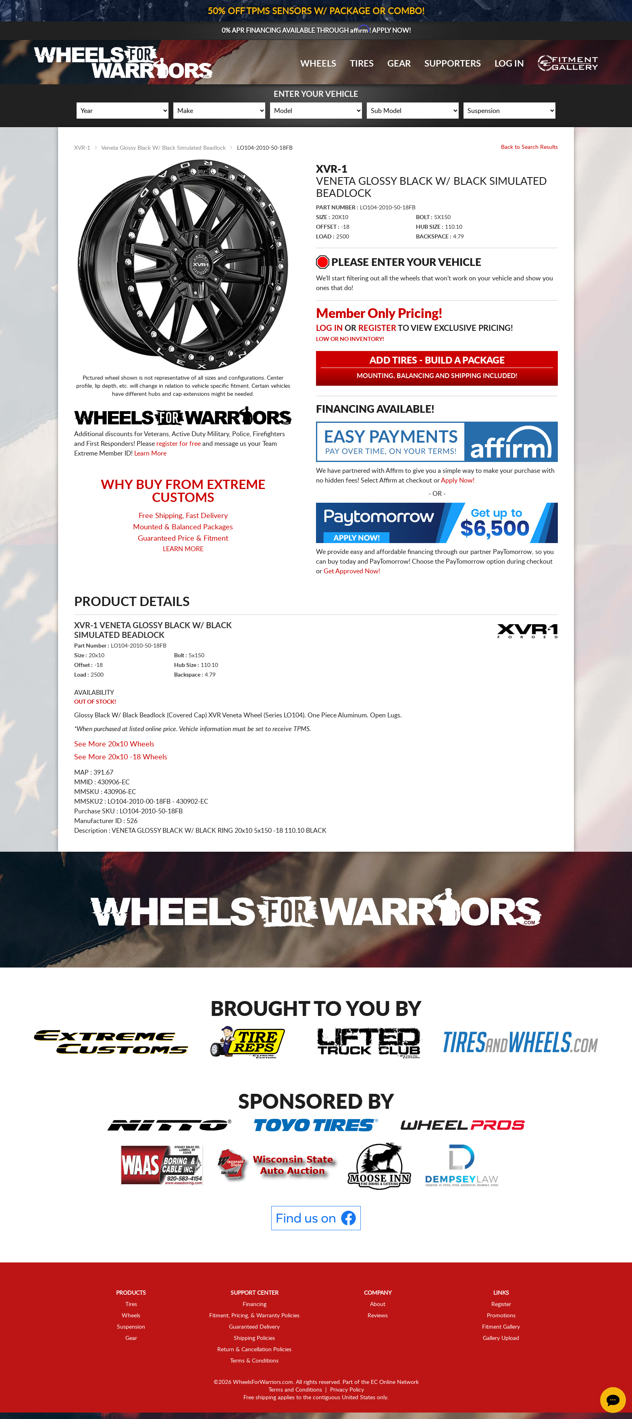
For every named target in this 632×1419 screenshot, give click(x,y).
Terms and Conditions (295, 1390)
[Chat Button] (613, 1400)
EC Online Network (395, 1382)
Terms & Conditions (254, 1361)
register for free (178, 444)
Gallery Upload (501, 1338)
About (377, 1304)
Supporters (452, 63)
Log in (329, 328)
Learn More (150, 453)
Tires (362, 63)
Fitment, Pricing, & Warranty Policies (254, 1316)
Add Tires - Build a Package (437, 368)
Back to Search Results (529, 147)
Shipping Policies (254, 1338)
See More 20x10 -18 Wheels (120, 757)
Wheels (318, 63)
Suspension (131, 1327)
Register (377, 328)
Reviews (378, 1316)
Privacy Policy (347, 1390)
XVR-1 (82, 148)
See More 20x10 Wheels (114, 744)
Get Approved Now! (352, 571)
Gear (399, 63)
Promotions (501, 1316)
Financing (254, 1304)
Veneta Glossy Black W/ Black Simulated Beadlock (163, 148)
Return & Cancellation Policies (254, 1349)
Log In (509, 63)
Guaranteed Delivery (254, 1327)
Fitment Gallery (501, 1327)
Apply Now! (457, 480)
